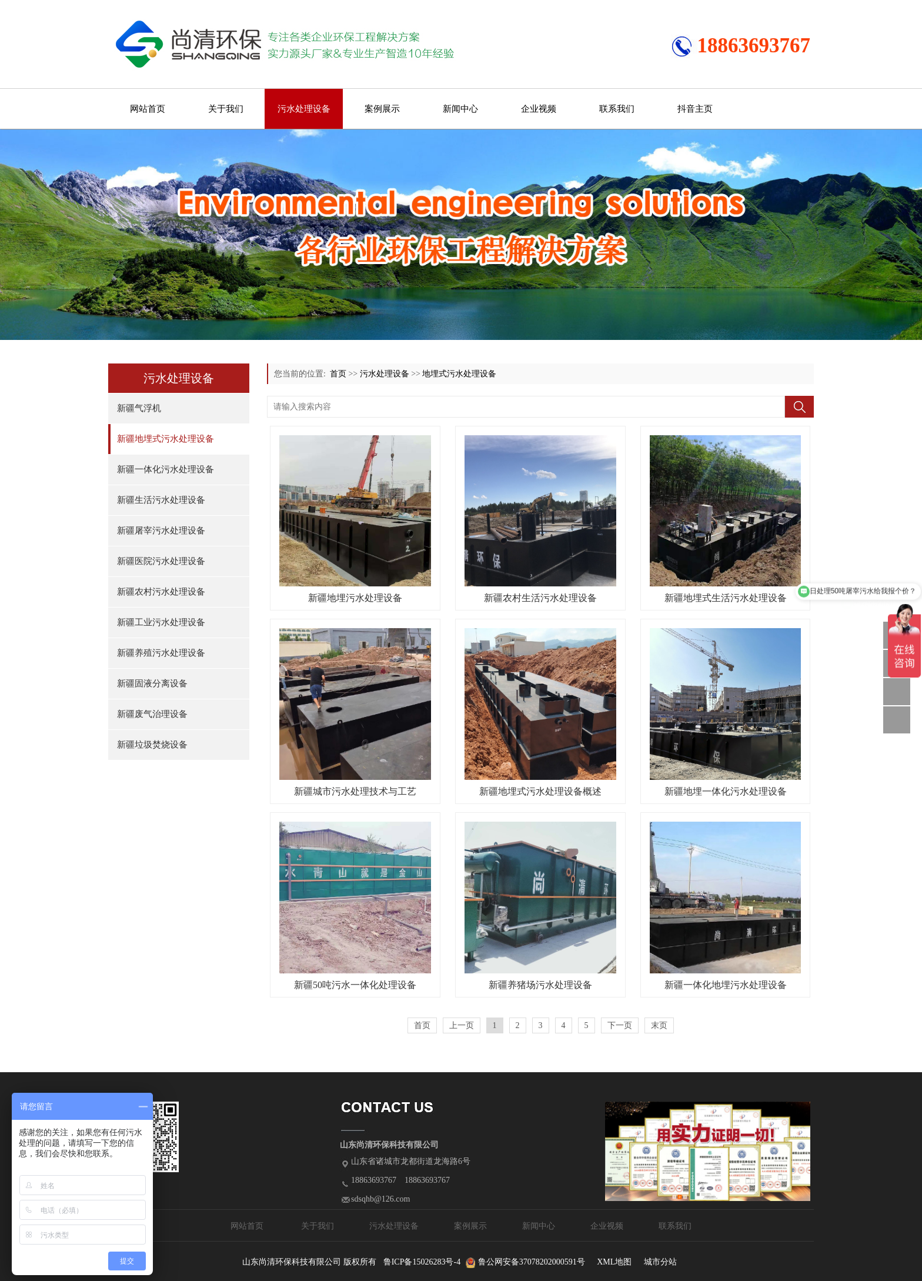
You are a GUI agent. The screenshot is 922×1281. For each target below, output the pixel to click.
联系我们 (616, 109)
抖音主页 (695, 109)
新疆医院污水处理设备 (161, 561)
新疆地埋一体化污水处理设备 (725, 791)
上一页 (461, 1025)
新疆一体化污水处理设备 (165, 469)
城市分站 (660, 1261)
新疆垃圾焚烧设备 (152, 744)
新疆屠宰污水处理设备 (161, 530)
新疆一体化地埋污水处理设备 (725, 985)
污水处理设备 (304, 109)
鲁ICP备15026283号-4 (421, 1261)
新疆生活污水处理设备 (161, 500)
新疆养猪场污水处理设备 (540, 985)
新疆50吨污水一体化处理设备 (355, 985)
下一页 (619, 1025)
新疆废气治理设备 (152, 714)
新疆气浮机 (139, 408)
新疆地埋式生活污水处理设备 (725, 598)
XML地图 (614, 1261)
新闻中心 (460, 109)
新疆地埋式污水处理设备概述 (540, 791)
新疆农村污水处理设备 (161, 591)
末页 (659, 1025)
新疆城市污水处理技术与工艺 (355, 791)
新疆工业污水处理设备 (161, 622)
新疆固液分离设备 (152, 683)
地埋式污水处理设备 (459, 373)
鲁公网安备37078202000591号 (531, 1261)
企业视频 (538, 109)
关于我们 (225, 109)
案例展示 (382, 109)
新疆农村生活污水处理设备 (540, 598)
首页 (338, 373)
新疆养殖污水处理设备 (161, 653)
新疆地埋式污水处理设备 (165, 438)
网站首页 (147, 109)
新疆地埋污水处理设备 (355, 598)
